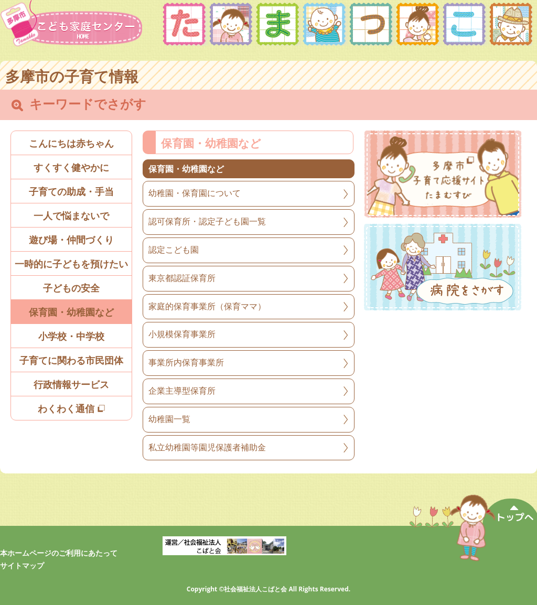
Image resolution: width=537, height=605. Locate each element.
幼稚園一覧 (169, 419)
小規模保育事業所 (182, 334)
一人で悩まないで (71, 216)
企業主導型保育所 (182, 390)
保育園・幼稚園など (71, 312)
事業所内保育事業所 (186, 362)
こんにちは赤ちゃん (71, 143)
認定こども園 (173, 249)
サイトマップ (22, 565)
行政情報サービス (71, 385)
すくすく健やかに (71, 168)
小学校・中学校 (71, 336)
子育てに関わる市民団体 (71, 360)
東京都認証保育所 (182, 278)
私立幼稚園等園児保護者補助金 (207, 447)
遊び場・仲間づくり (71, 240)
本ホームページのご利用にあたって (58, 553)
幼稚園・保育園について (194, 193)
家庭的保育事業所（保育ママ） (207, 306)
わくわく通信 (71, 409)
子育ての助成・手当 (71, 192)
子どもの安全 (71, 288)
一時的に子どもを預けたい (71, 264)
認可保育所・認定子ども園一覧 (207, 221)
